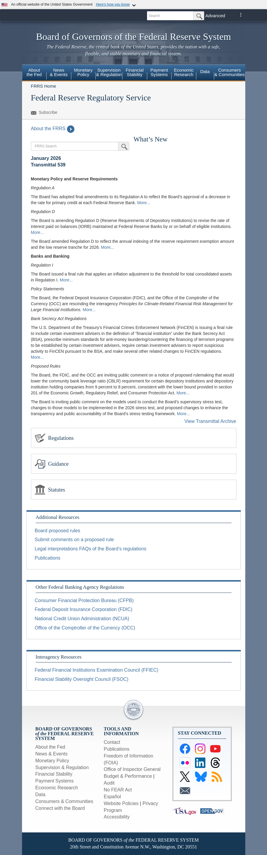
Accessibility (117, 816)
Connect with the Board (60, 808)
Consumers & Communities (229, 72)
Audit (109, 782)
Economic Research (183, 72)
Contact (112, 742)
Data (205, 71)
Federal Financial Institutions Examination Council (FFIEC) (96, 670)
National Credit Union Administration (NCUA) (82, 618)
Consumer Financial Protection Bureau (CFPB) (84, 600)
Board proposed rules (57, 530)
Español (112, 796)
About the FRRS (53, 128)
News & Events (59, 72)
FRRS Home (43, 86)
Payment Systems (159, 72)
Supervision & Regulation (109, 72)
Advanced (215, 15)
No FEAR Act (118, 789)
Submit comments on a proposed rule (74, 539)
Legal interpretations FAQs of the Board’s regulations (90, 548)
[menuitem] (34, 73)
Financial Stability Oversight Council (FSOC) (82, 679)
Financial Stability (134, 72)
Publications (47, 557)
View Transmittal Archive (210, 421)
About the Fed (34, 72)
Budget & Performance (128, 776)
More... (143, 202)
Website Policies (121, 803)
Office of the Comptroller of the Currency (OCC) (85, 627)
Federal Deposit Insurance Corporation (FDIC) (83, 609)
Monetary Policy (83, 72)
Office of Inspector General (132, 769)
